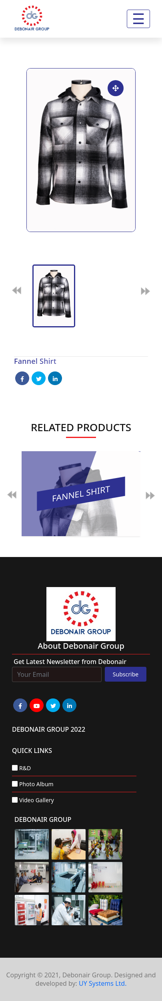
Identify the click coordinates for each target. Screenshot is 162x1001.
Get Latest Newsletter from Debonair (70, 661)
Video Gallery (36, 800)
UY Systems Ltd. (102, 983)
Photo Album (36, 784)
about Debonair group (81, 645)
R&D (25, 768)
